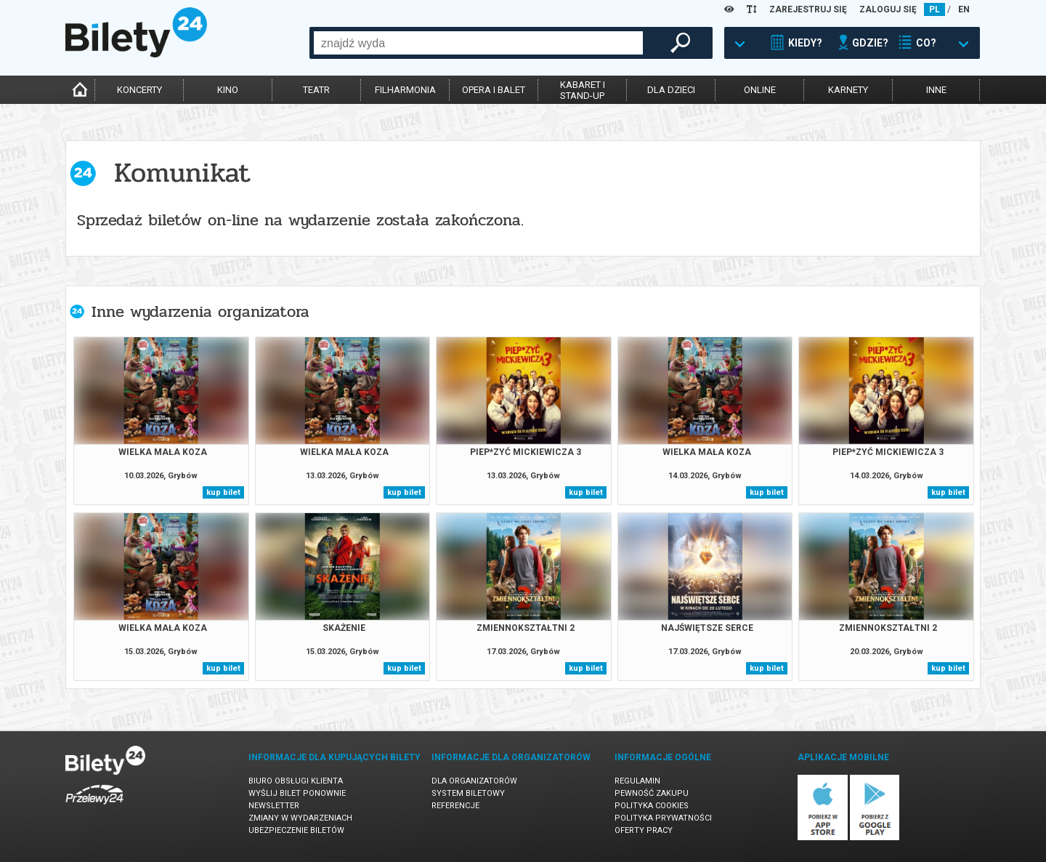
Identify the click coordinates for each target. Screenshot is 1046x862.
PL (934, 9)
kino (227, 89)
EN (964, 9)
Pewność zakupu (652, 793)
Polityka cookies (652, 805)
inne (936, 89)
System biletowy (468, 793)
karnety (848, 89)
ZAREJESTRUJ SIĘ (808, 9)
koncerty (139, 89)
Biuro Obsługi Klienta (295, 781)
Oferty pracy (644, 830)
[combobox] (478, 43)
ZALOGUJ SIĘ (888, 9)
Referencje (455, 805)
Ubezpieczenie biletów (296, 830)
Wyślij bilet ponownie (297, 793)
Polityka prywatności (663, 818)
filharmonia (405, 89)
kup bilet (223, 492)
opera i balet (493, 89)
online (760, 89)
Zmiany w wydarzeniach (300, 818)
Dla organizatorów (474, 781)
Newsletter (273, 805)
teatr (316, 89)
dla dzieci (671, 89)
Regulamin (637, 781)
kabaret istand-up (582, 90)
